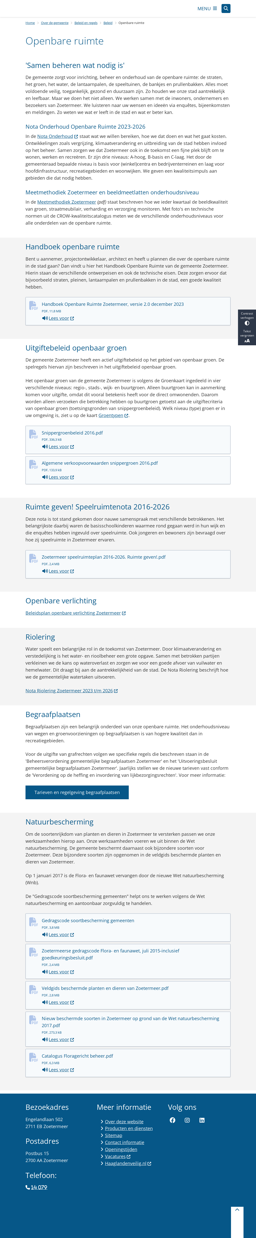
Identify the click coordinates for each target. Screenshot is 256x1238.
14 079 (39, 1188)
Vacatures (118, 1156)
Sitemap (113, 1136)
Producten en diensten (129, 1129)
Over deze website (124, 1122)
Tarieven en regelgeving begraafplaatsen (77, 796)
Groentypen (113, 418)
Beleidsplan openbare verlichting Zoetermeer (76, 616)
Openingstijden (121, 1149)
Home (30, 26)
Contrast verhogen (247, 318)
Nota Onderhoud (57, 139)
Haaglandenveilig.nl (128, 1163)
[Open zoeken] (226, 9)
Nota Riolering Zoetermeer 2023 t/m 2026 (72, 694)
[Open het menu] (207, 10)
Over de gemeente (54, 26)
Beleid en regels (86, 26)
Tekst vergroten (247, 336)
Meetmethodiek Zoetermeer (66, 205)
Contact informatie (124, 1143)
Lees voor (58, 321)
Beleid (108, 26)
